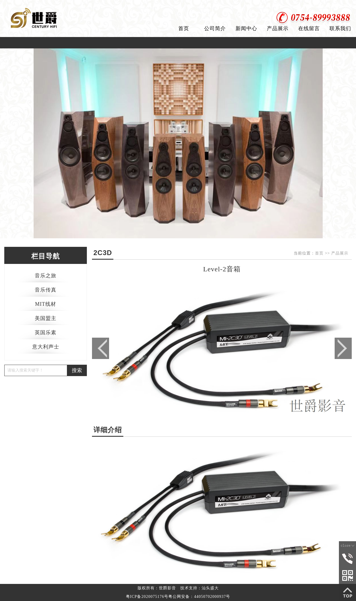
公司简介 (215, 28)
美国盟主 (45, 318)
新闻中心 (246, 28)
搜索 (77, 370)
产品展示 (278, 28)
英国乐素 (45, 332)
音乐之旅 (45, 275)
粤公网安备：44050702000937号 (199, 596)
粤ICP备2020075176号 (147, 596)
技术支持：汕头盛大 (199, 588)
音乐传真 (45, 290)
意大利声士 (45, 347)
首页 (183, 28)
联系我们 (340, 28)
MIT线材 (45, 304)
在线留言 (309, 28)
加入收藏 (344, 5)
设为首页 (317, 5)
